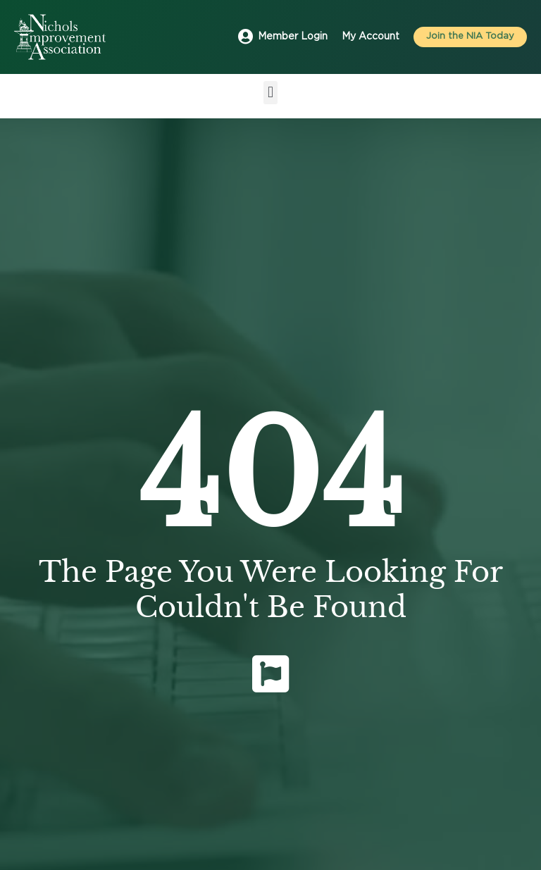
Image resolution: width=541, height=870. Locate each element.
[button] (270, 92)
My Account (370, 37)
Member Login (293, 37)
